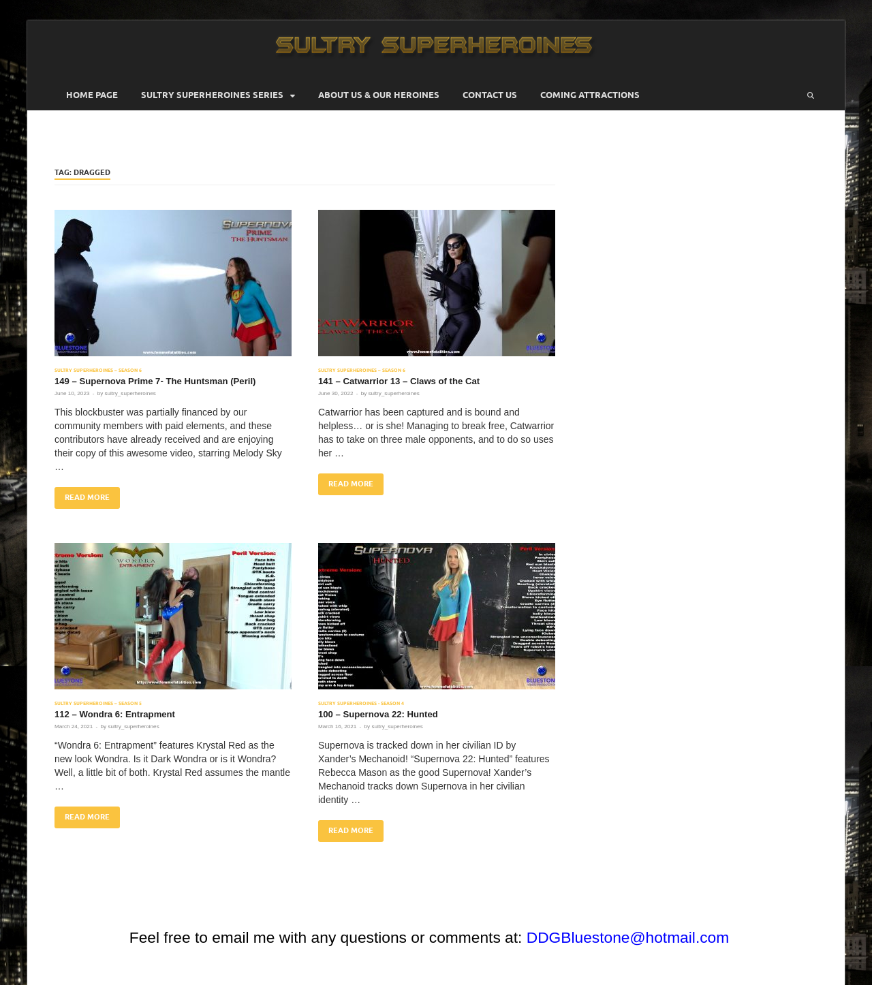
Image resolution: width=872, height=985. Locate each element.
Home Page (92, 95)
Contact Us (490, 95)
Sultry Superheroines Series (212, 95)
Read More (82, 494)
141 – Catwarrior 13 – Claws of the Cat (399, 381)
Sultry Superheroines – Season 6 (98, 370)
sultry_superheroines (129, 393)
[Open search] (810, 95)
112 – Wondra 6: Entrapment (114, 714)
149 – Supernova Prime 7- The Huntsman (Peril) (154, 381)
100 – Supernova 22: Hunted (378, 714)
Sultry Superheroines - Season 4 (361, 703)
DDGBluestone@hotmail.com (628, 937)
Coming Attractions (590, 95)
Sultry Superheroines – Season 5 (98, 703)
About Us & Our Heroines (378, 95)
